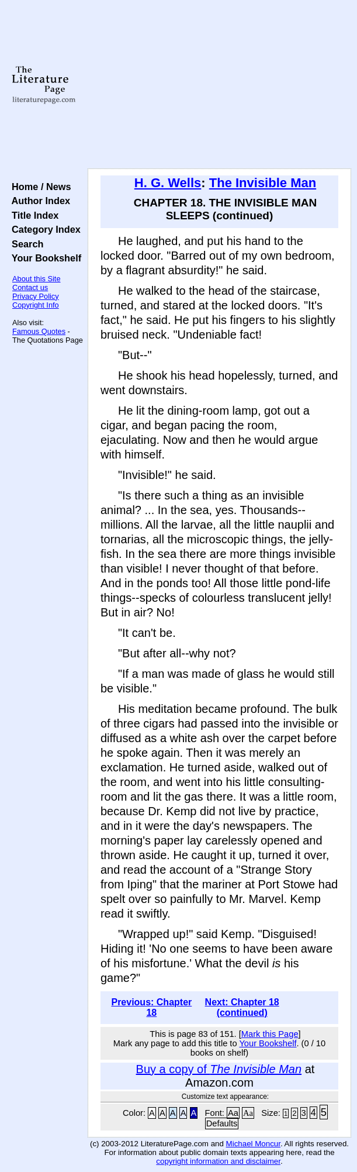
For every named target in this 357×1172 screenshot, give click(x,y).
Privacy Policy (35, 296)
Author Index (38, 200)
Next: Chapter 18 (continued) (242, 1007)
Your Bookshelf (43, 258)
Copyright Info (35, 305)
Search (24, 244)
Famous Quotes (38, 331)
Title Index (32, 215)
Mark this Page (270, 1034)
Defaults (222, 1123)
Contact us (30, 287)
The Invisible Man (262, 182)
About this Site (36, 278)
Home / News (38, 186)
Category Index (43, 229)
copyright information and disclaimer (218, 1161)
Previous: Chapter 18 (151, 1007)
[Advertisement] (219, 85)
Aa (233, 1113)
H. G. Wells (168, 182)
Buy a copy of (219, 1069)
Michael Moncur (253, 1143)
